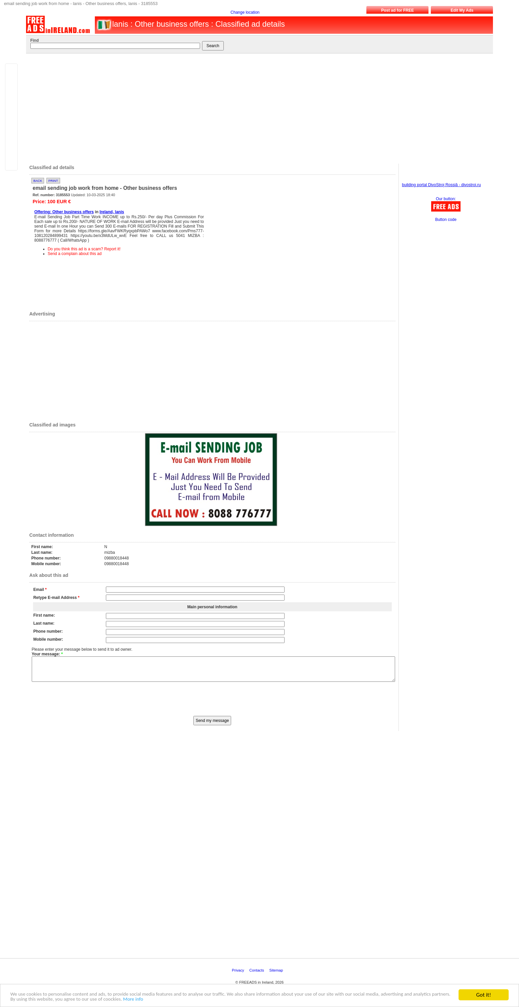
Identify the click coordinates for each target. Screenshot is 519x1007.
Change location (245, 12)
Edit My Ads (462, 10)
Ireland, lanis (112, 212)
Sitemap (276, 975)
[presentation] (212, 703)
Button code (446, 219)
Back (37, 180)
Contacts (257, 975)
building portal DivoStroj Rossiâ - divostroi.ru (441, 184)
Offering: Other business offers (64, 212)
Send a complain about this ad (75, 253)
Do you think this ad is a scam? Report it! (84, 249)
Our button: (446, 199)
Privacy (238, 975)
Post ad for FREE (397, 10)
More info (229, 999)
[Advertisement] (254, 107)
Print (53, 180)
